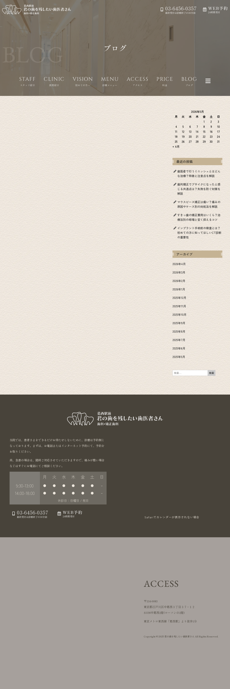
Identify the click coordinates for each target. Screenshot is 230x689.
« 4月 (176, 146)
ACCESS (138, 79)
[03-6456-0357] (162, 9)
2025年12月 (179, 298)
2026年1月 (178, 289)
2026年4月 (179, 264)
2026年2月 (178, 281)
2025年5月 (178, 357)
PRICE (164, 79)
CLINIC (54, 79)
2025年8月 (178, 331)
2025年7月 (178, 340)
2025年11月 (179, 306)
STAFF (27, 79)
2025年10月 (179, 314)
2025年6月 (178, 348)
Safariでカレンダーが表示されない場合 (172, 517)
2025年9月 (178, 323)
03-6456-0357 (181, 8)
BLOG (189, 79)
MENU (110, 79)
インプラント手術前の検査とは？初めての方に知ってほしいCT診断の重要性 (199, 232)
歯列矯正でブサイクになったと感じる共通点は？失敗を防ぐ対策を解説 (198, 188)
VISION (83, 79)
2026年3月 (178, 272)
